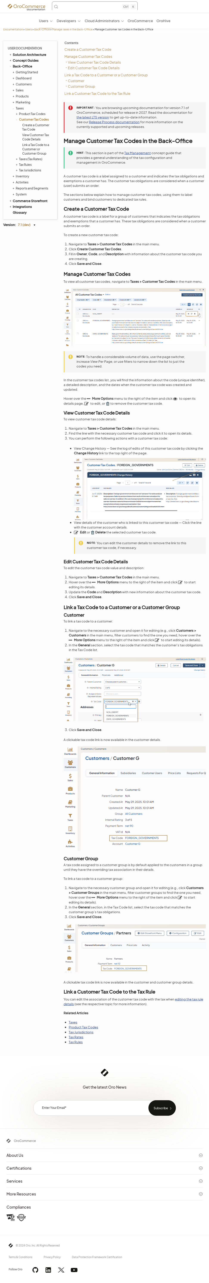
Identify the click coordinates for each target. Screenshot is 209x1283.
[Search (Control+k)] (94, 7)
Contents (71, 43)
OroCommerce (25, 1141)
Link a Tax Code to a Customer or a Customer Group (106, 75)
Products (21, 96)
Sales (18, 90)
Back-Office (42, 29)
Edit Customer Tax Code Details (94, 68)
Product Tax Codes (31, 114)
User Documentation (25, 48)
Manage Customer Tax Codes (88, 56)
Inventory (21, 176)
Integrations (20, 206)
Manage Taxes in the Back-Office (72, 29)
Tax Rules (24, 164)
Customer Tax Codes (33, 119)
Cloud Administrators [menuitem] (102, 20)
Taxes (19, 108)
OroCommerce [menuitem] (140, 20)
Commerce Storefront (28, 200)
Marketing (22, 102)
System (20, 194)
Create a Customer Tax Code (35, 127)
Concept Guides (24, 60)
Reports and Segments (31, 188)
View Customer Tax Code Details (35, 137)
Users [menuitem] (43, 20)
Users (28, 29)
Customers (23, 84)
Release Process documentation (114, 122)
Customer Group (81, 86)
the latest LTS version (92, 117)
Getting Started (26, 72)
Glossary (20, 212)
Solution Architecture (27, 54)
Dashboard (22, 78)
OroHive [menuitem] (163, 20)
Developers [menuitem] (66, 20)
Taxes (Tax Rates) (29, 159)
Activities (21, 182)
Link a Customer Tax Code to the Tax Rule (97, 93)
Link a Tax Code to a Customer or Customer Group (35, 149)
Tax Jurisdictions (29, 170)
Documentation (13, 29)
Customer (76, 80)
